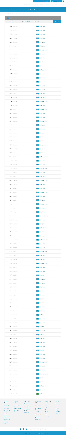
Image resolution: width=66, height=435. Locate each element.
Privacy (20, 433)
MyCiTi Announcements (58, 411)
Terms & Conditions (27, 433)
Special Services (26, 412)
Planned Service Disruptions (26, 410)
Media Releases (58, 413)
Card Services (58, 408)
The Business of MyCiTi (6, 423)
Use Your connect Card (38, 409)
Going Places (47, 411)
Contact (57, 403)
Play (46, 409)
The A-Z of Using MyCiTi (6, 417)
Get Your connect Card (38, 406)
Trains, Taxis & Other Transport (7, 411)
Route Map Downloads (17, 408)
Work (46, 407)
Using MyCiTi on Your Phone (7, 420)
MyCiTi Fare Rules (37, 419)
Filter (57, 21)
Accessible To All (6, 408)
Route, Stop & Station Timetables (27, 404)
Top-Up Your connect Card (37, 417)
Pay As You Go (37, 411)
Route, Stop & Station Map (17, 406)
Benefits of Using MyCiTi (6, 406)
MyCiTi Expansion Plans (16, 411)
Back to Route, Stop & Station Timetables (16, 13)
